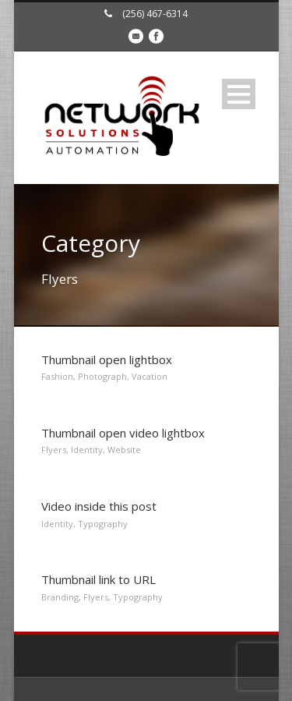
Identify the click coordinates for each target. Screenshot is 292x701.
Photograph (102, 376)
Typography (103, 523)
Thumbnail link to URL (98, 579)
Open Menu (238, 94)
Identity (87, 449)
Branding (60, 597)
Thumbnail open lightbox (106, 359)
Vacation (149, 376)
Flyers (53, 449)
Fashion (57, 376)
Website (124, 449)
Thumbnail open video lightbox (123, 433)
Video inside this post (99, 506)
